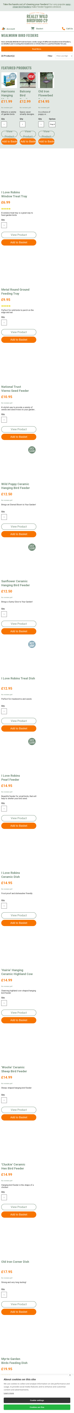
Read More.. (37, 49)
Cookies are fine (37, 1407)
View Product (9, 134)
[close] (70, 1375)
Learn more (9, 1393)
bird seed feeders (53, 1193)
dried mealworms (19, 1185)
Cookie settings (37, 1400)
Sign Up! (23, 1315)
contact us (43, 1139)
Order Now (23, 1361)
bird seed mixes (15, 1193)
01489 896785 (67, 28)
